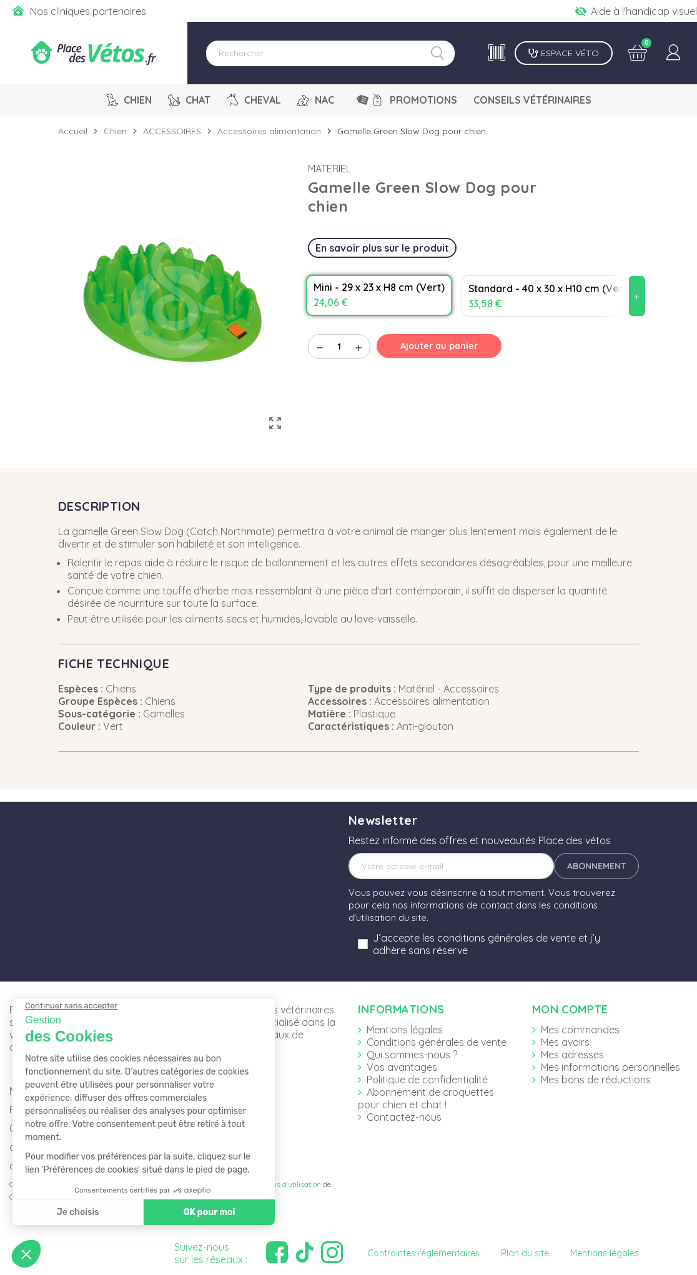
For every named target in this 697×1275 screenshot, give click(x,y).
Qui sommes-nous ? (412, 1054)
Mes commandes (580, 1029)
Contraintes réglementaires (423, 1253)
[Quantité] (339, 346)
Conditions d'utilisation (283, 1184)
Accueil (72, 131)
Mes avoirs (565, 1042)
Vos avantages (402, 1067)
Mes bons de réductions (596, 1079)
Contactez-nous (404, 1117)
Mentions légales (405, 1029)
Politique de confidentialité (427, 1079)
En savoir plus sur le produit (382, 248)
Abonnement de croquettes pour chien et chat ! (426, 1098)
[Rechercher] (330, 53)
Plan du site (525, 1253)
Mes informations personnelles (610, 1067)
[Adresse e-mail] (451, 866)
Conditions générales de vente (437, 1042)
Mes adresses (572, 1054)
